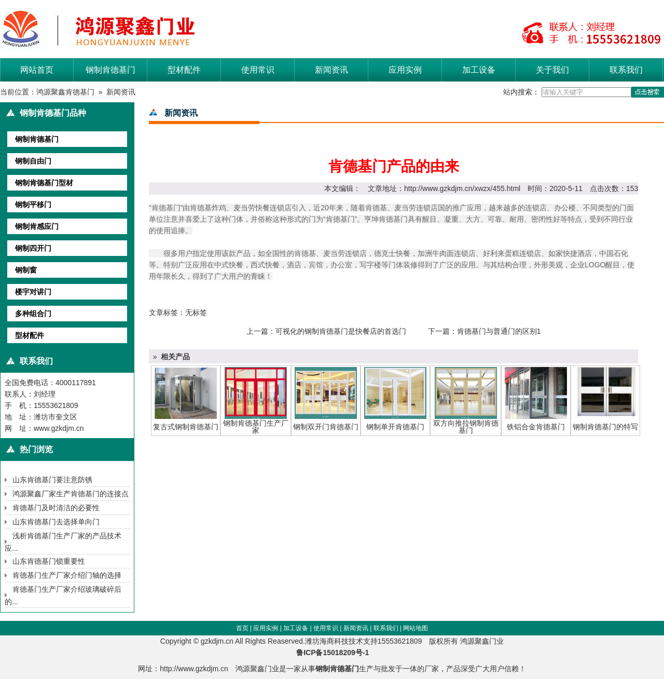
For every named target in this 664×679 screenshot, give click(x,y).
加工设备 (478, 69)
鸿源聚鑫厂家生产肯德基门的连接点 (70, 494)
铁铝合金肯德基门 (536, 427)
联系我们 (626, 69)
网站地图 (415, 628)
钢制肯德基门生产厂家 (255, 426)
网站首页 (36, 69)
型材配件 (184, 69)
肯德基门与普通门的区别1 (499, 331)
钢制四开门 (33, 248)
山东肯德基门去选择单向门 (56, 522)
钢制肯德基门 (110, 69)
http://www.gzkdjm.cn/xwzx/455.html (462, 188)
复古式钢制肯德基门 (185, 427)
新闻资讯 (331, 69)
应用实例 (405, 69)
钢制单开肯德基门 (395, 427)
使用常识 (257, 69)
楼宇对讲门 (33, 292)
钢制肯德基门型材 (44, 183)
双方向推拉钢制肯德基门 (466, 426)
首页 (242, 628)
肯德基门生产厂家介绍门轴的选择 (66, 575)
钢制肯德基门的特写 (605, 427)
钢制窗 (26, 270)
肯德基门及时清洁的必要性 (56, 508)
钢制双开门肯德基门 (325, 427)
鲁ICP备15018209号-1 (335, 652)
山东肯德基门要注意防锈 (52, 480)
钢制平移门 (33, 204)
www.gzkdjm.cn (59, 428)
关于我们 (552, 69)
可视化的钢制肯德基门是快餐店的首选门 (340, 331)
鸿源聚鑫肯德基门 (65, 92)
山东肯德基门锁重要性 (48, 561)
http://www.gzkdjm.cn (194, 668)
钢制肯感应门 (37, 226)
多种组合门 (33, 313)
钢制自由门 (33, 161)
